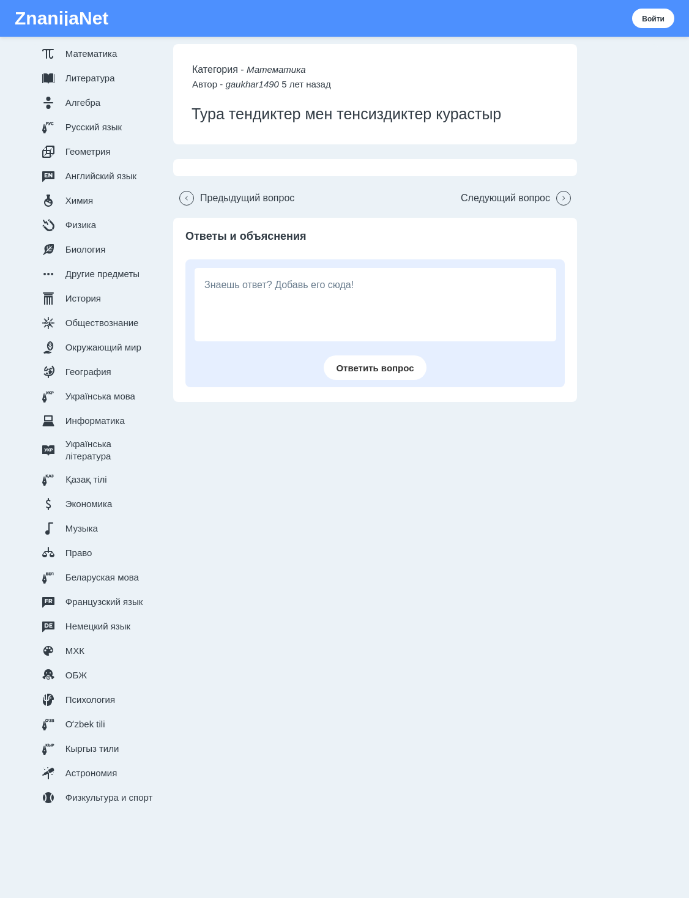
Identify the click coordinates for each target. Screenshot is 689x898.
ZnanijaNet (61, 18)
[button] (100, 54)
